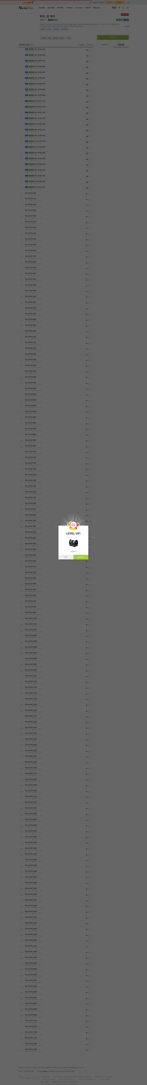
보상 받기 (81, 557)
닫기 (66, 557)
